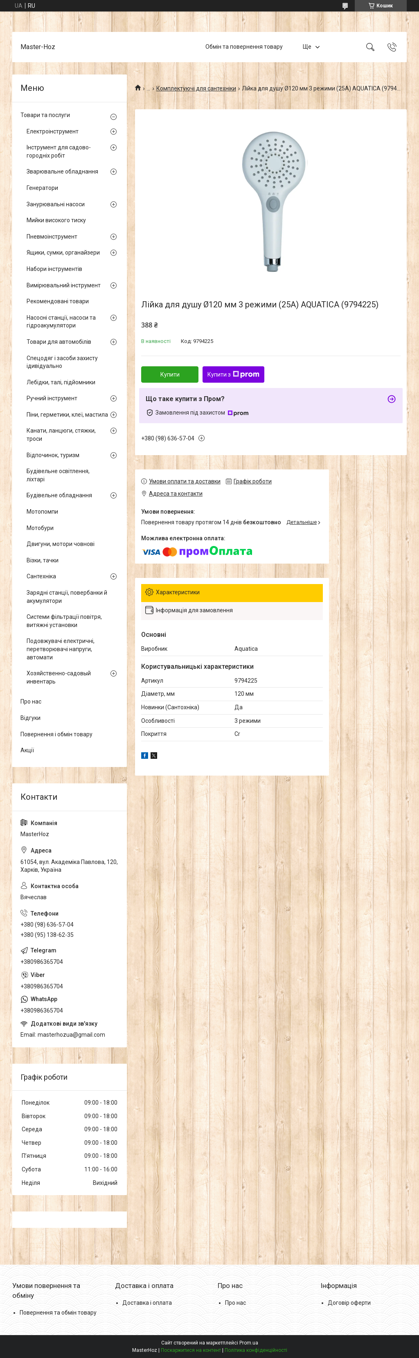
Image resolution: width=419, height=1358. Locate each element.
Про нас (30, 701)
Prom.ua (248, 1343)
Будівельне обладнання (59, 495)
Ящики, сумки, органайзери (63, 252)
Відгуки (30, 718)
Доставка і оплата (147, 1302)
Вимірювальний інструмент (64, 285)
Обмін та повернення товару (244, 46)
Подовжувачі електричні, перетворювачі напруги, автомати (61, 649)
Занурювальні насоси (56, 204)
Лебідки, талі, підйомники (61, 382)
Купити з (233, 374)
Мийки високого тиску (56, 220)
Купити (170, 374)
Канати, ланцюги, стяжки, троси (61, 434)
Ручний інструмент (52, 398)
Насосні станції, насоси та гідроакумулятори (61, 321)
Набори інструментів (54, 269)
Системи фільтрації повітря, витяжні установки (64, 621)
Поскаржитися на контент (191, 1350)
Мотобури (40, 528)
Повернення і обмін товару (56, 734)
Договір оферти (349, 1302)
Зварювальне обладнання (62, 171)
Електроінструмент (53, 131)
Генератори (42, 188)
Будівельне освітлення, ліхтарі (58, 475)
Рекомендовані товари (58, 301)
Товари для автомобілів (59, 341)
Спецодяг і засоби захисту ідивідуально (62, 362)
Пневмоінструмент (52, 236)
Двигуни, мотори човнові (61, 544)
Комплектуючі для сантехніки (196, 88)
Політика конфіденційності (256, 1350)
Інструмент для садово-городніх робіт (59, 151)
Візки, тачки (43, 560)
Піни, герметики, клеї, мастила (67, 414)
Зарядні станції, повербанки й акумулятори (67, 596)
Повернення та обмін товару (58, 1312)
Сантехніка (41, 576)
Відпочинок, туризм (53, 455)
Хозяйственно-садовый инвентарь (59, 677)
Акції (27, 750)
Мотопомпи (42, 511)
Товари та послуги (45, 115)
